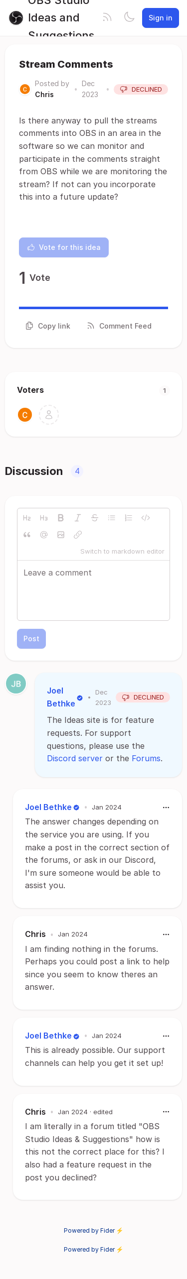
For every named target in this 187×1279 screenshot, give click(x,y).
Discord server (75, 758)
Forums (146, 758)
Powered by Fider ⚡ (94, 1230)
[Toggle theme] (129, 17)
